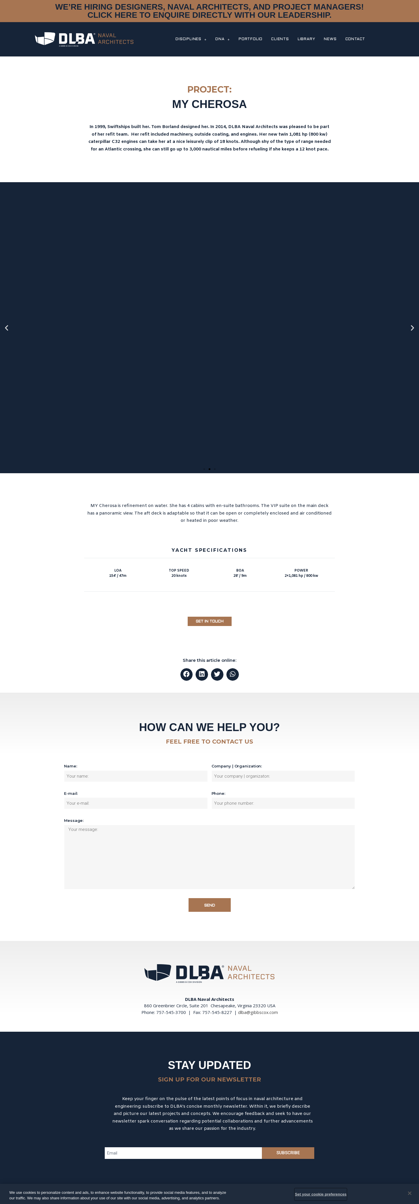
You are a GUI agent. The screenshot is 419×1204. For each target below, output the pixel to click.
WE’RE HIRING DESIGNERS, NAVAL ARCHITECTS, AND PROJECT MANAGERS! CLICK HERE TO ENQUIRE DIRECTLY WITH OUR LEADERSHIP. (209, 10)
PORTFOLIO (250, 39)
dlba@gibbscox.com (258, 1012)
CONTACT (355, 39)
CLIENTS (280, 39)
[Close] (409, 1193)
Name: (70, 766)
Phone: (218, 793)
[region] (209, 1194)
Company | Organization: (237, 766)
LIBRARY (306, 39)
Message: (74, 820)
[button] (204, 469)
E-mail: (71, 793)
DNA (222, 39)
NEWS (330, 39)
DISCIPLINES (191, 39)
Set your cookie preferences (321, 1194)
